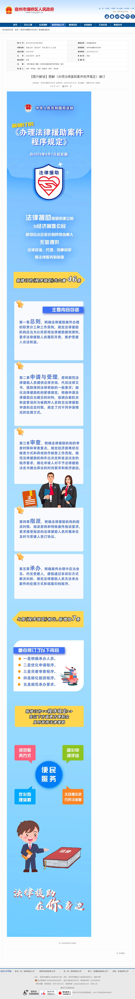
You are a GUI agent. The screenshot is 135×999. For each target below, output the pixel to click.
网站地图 (39, 984)
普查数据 (107, 16)
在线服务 (88, 25)
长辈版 (107, 8)
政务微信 (122, 16)
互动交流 (103, 25)
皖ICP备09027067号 (71, 980)
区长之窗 (28, 25)
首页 (15, 25)
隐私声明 (97, 977)
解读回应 (73, 25)
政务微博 (117, 16)
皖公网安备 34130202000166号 (48, 980)
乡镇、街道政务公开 (120, 971)
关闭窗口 (122, 953)
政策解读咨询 (44, 30)
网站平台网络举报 (67, 988)
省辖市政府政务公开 (47, 971)
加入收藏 (119, 8)
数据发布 (118, 25)
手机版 (132, 16)
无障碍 (113, 8)
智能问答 (112, 16)
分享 (132, 8)
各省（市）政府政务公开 (25, 971)
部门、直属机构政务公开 (98, 971)
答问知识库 (127, 16)
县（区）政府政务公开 (73, 971)
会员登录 (127, 8)
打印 (66, 86)
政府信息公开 (58, 25)
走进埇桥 (43, 25)
